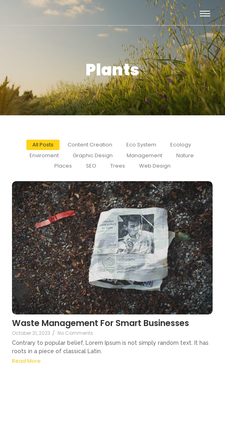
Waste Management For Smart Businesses (100, 323)
